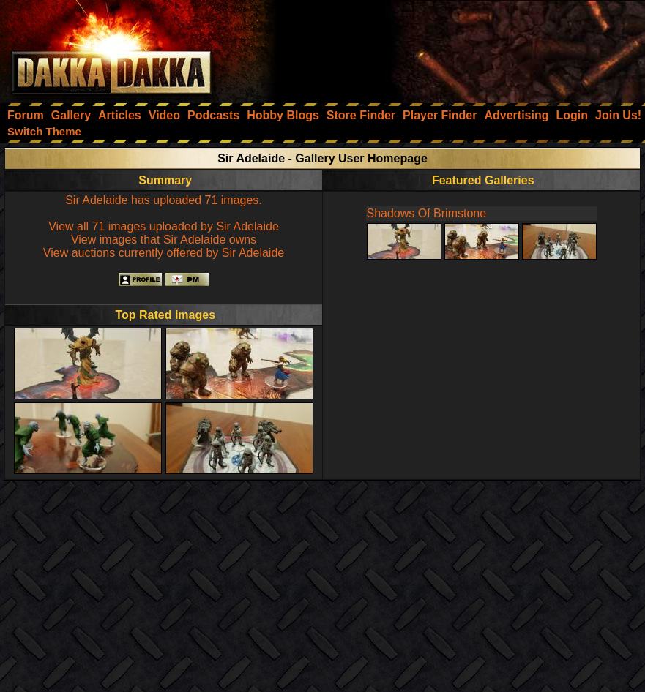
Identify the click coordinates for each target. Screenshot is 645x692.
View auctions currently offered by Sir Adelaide (163, 253)
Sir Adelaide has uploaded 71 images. (163, 200)
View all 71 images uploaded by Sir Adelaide (163, 226)
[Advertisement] (448, 47)
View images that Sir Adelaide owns (163, 239)
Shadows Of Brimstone (427, 213)
